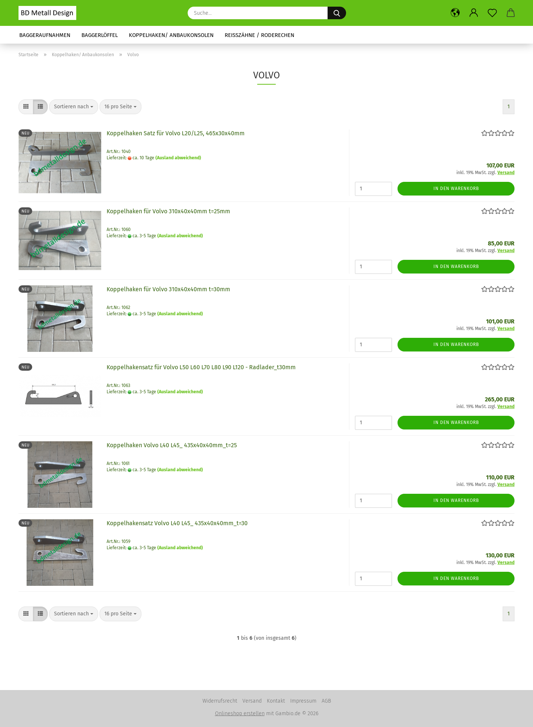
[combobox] (73, 106)
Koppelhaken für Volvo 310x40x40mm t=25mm (168, 211)
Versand (252, 701)
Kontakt (276, 701)
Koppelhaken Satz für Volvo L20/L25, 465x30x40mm (176, 133)
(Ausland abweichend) (178, 157)
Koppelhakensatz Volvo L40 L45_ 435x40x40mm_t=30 (177, 523)
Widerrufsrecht (219, 701)
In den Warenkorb (456, 188)
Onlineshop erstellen (240, 713)
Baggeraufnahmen (44, 35)
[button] (455, 13)
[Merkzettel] (492, 13)
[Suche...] (337, 13)
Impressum (303, 701)
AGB (326, 701)
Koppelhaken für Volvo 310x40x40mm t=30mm (168, 289)
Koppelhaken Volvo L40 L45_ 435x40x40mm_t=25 (172, 445)
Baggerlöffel (99, 35)
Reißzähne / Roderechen (259, 35)
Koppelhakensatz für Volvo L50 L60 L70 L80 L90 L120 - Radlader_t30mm (201, 367)
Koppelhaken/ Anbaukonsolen (171, 35)
